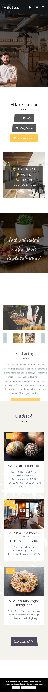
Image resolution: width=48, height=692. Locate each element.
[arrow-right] (43, 391)
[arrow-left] (5, 391)
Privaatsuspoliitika (28, 688)
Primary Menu (43, 7)
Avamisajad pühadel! (24, 466)
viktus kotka (24, 105)
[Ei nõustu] (45, 685)
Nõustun (16, 688)
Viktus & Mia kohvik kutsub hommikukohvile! (24, 537)
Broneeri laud (24, 138)
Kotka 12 (24, 191)
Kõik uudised (23, 641)
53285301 (24, 197)
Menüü (24, 118)
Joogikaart (24, 128)
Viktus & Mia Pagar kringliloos (24, 603)
